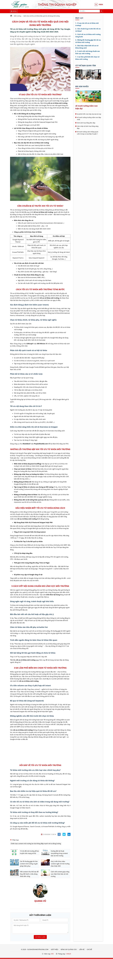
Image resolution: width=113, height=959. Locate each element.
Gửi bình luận (40, 937)
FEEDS (101, 5)
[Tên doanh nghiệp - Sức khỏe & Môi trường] (88, 79)
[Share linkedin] (68, 834)
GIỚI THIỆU (54, 950)
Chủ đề (89, 950)
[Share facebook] (59, 834)
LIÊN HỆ (81, 950)
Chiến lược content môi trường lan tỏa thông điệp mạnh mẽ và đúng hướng (36, 843)
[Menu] (14, 11)
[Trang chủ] (11, 16)
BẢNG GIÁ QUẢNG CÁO (69, 950)
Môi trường (17, 16)
